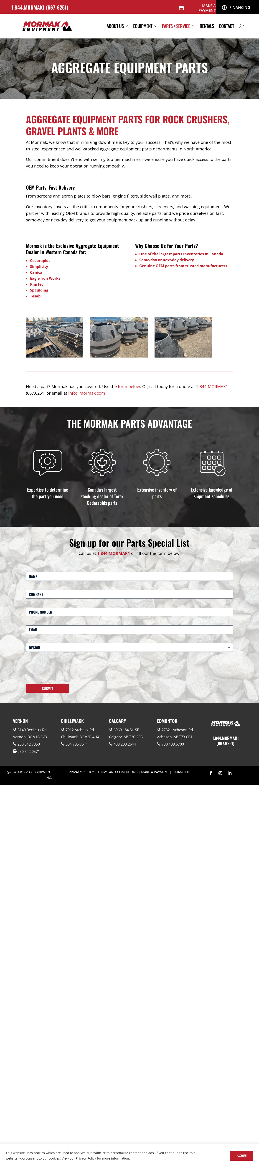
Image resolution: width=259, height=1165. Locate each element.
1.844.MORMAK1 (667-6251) (40, 7)
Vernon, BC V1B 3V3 (30, 736)
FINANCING (181, 772)
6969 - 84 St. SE (126, 729)
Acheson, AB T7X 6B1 (175, 736)
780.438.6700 (173, 744)
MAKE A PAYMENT (155, 772)
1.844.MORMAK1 (113, 553)
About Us (115, 25)
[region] (129, 1154)
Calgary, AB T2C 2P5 (126, 736)
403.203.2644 (125, 744)
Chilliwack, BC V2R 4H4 (80, 736)
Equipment (142, 25)
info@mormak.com (86, 393)
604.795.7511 (77, 744)
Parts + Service (176, 25)
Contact (226, 25)
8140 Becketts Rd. (33, 729)
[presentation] (60, 670)
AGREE (242, 1155)
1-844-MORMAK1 (212, 386)
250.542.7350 (29, 744)
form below (129, 386)
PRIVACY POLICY (81, 772)
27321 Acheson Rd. (178, 729)
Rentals (207, 25)
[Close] (256, 1146)
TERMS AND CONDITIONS (117, 772)
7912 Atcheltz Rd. (80, 729)
